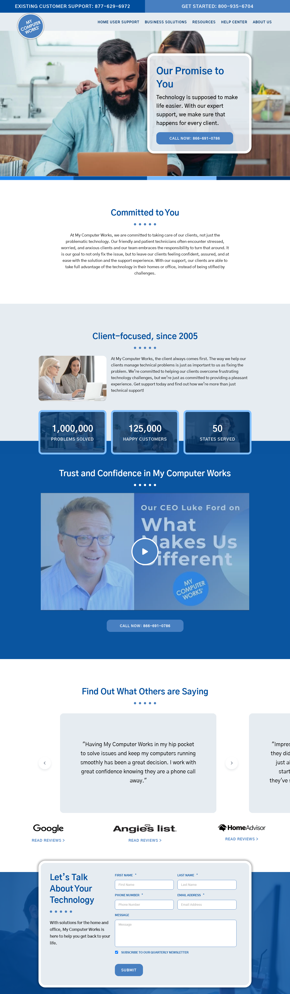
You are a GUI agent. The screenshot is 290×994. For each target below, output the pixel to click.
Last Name (187, 875)
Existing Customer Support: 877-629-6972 (72, 6)
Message (122, 915)
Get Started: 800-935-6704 (218, 6)
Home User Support (118, 22)
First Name (125, 875)
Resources (204, 22)
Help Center (234, 22)
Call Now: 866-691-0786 (194, 138)
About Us (262, 22)
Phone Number (129, 895)
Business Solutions (166, 22)
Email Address (190, 895)
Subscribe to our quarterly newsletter (154, 952)
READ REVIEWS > (48, 840)
